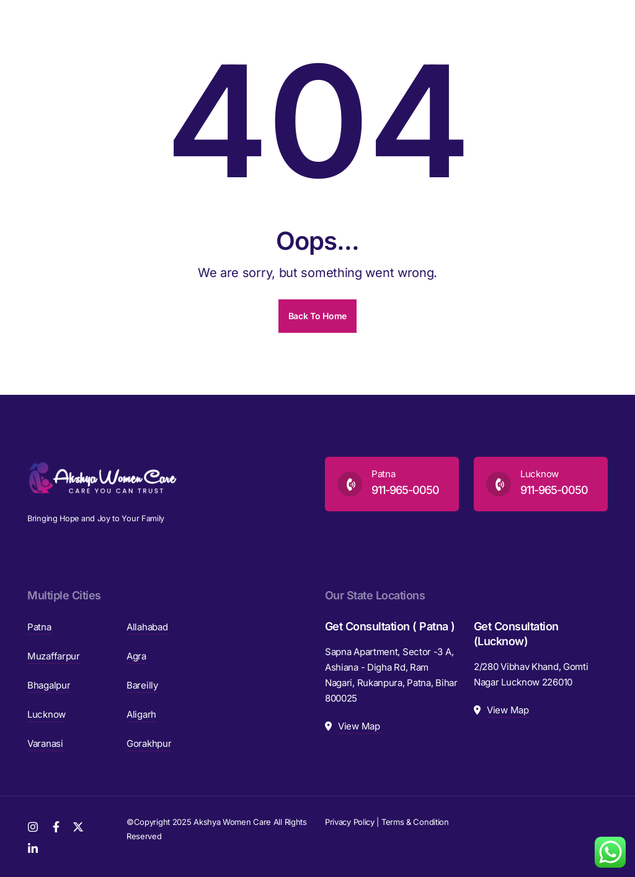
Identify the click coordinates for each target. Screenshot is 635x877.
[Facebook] (56, 826)
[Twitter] (78, 826)
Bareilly (142, 685)
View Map (359, 726)
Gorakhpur (149, 743)
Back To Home (317, 316)
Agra (136, 656)
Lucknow (46, 714)
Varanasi (45, 743)
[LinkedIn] (32, 847)
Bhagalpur (48, 685)
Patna (39, 627)
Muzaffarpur (53, 656)
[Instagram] (32, 826)
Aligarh (141, 714)
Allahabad (147, 627)
